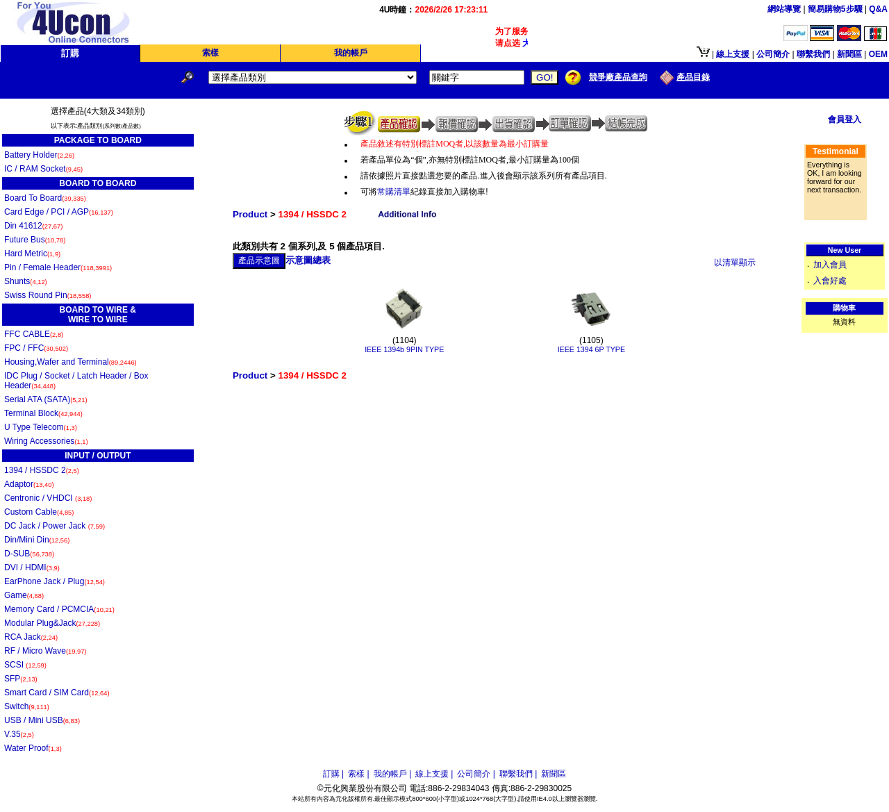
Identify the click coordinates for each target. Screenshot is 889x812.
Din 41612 (33, 226)
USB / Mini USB (42, 720)
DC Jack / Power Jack (54, 526)
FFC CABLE (33, 334)
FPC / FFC (36, 348)
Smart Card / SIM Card (57, 692)
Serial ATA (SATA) (46, 399)
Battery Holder (39, 155)
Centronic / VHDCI (48, 498)
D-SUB (29, 553)
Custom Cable (39, 512)
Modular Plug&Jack (52, 623)
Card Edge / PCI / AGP (58, 212)
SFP (21, 678)
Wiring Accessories (46, 441)
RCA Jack (31, 637)
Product (250, 214)
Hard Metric (32, 253)
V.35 (19, 734)
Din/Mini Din (36, 540)
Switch (26, 706)
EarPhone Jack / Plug (54, 581)
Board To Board (45, 198)
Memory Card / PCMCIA (59, 609)
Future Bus (34, 240)
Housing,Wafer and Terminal (70, 362)
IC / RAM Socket (43, 169)
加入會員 (830, 265)
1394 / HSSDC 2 (41, 470)
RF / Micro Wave (45, 651)
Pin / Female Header (58, 267)
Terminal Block (43, 413)
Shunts (25, 281)
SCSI (25, 665)
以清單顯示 (735, 262)
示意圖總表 (308, 260)
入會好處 (830, 280)
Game (24, 595)
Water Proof (33, 748)
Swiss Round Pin (47, 295)
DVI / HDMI (32, 567)
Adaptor (29, 484)
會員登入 (844, 119)
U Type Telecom (40, 427)
